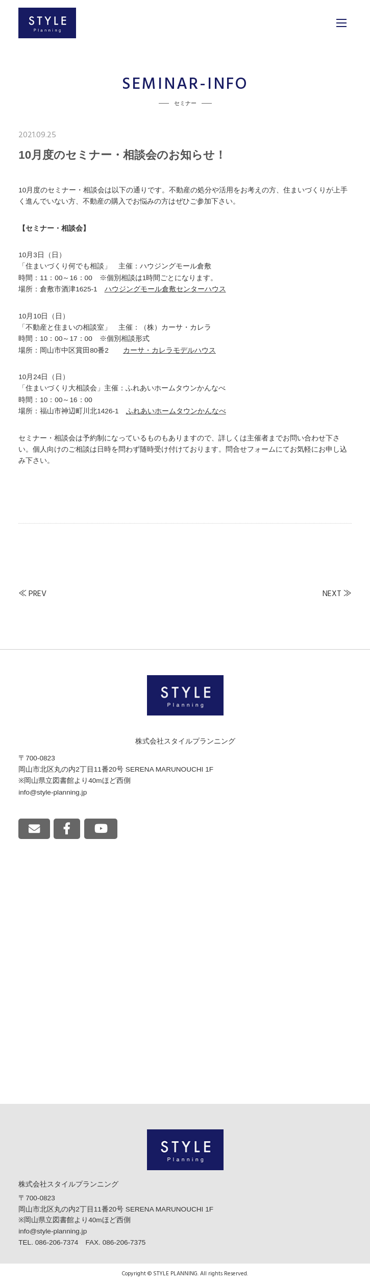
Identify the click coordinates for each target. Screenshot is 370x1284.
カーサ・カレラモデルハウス (169, 350)
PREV (37, 594)
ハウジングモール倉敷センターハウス (165, 289)
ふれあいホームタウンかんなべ (176, 411)
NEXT (332, 594)
